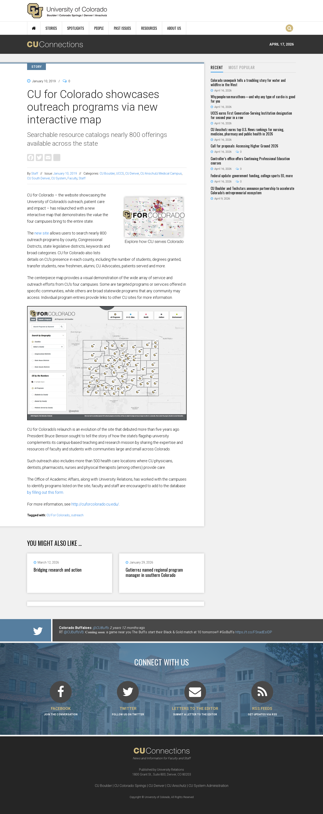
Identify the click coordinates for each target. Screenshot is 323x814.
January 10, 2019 (65, 173)
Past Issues (122, 28)
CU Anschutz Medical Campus (161, 173)
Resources (149, 28)
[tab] (217, 67)
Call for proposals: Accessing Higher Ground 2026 (244, 146)
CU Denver (132, 173)
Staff (34, 173)
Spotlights (75, 28)
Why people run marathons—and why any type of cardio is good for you (253, 99)
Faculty (72, 178)
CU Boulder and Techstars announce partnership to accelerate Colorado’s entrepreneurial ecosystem (252, 190)
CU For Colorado (58, 515)
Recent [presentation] (217, 67)
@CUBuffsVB (74, 632)
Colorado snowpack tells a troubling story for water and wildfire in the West (248, 82)
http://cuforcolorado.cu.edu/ (95, 504)
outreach (77, 515)
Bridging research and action (58, 569)
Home (33, 28)
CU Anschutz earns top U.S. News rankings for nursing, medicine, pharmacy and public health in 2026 (247, 132)
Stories (51, 28)
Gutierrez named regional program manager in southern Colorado (154, 572)
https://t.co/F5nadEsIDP (253, 632)
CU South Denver (38, 178)
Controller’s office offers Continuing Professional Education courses (250, 161)
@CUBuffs (101, 628)
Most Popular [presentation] (242, 67)
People (99, 28)
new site (42, 233)
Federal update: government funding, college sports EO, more (252, 175)
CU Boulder (107, 173)
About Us (174, 28)
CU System (58, 178)
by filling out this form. (45, 492)
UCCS (120, 173)
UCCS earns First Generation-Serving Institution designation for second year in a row (251, 115)
